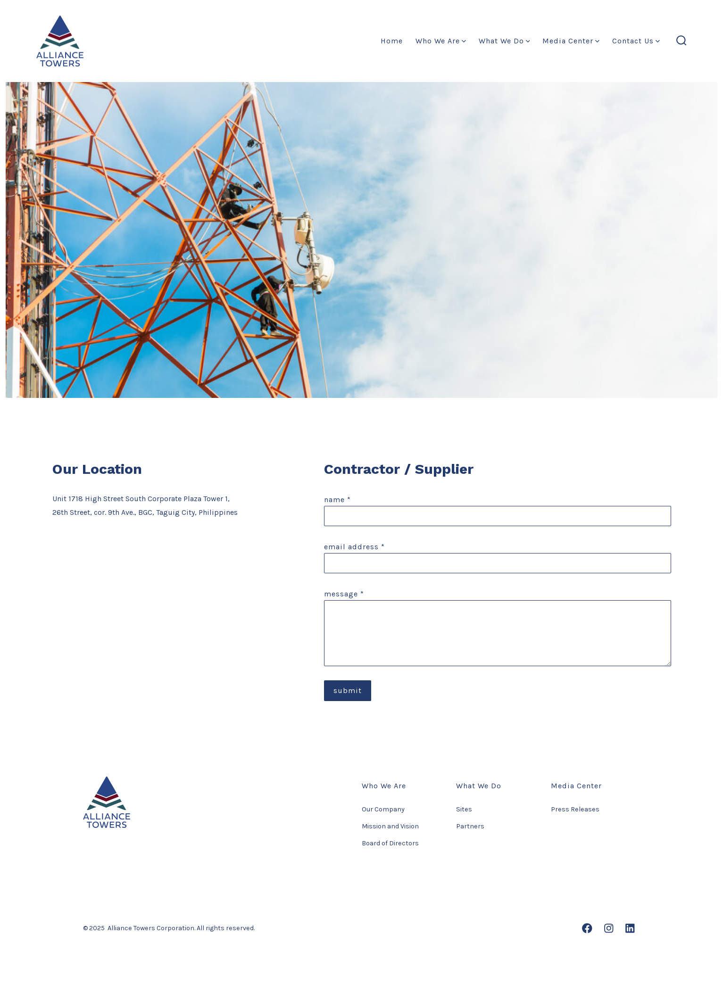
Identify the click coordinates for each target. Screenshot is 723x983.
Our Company (383, 809)
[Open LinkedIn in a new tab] (630, 928)
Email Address (354, 546)
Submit (347, 690)
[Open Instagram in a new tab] (609, 928)
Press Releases (575, 809)
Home (392, 40)
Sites (464, 809)
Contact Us (636, 40)
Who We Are (441, 40)
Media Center (570, 40)
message (344, 593)
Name (337, 499)
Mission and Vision (390, 826)
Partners (470, 826)
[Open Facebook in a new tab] (587, 928)
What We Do (504, 40)
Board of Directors (390, 843)
